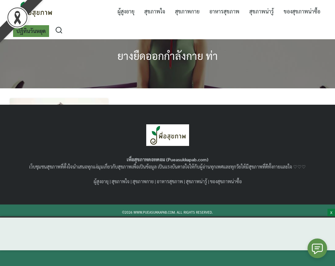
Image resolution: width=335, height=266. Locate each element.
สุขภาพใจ (154, 11)
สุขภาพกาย (187, 11)
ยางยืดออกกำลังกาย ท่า (167, 55)
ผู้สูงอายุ (125, 11)
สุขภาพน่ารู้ (261, 11)
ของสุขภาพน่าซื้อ (302, 11)
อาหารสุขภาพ (224, 11)
